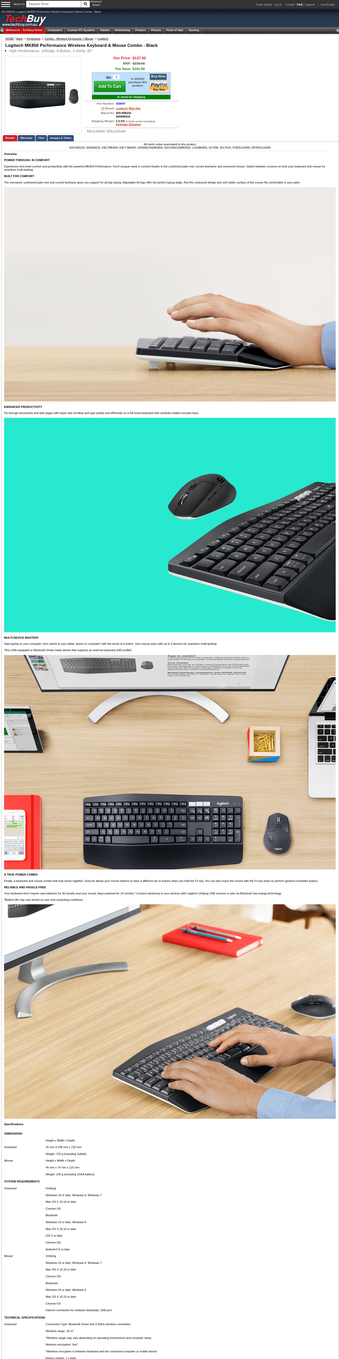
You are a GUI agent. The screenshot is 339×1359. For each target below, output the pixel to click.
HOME (9, 38)
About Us (19, 4)
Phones (156, 30)
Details (10, 137)
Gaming (193, 30)
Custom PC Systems (81, 30)
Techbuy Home (24, 30)
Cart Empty (328, 4)
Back (19, 38)
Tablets (105, 30)
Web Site (135, 108)
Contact (290, 4)
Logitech (103, 38)
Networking (122, 30)
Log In (278, 4)
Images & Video (60, 137)
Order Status (264, 4)
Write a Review (116, 130)
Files (41, 137)
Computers (55, 30)
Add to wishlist (96, 130)
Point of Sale (174, 30)
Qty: (109, 77)
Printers (140, 30)
